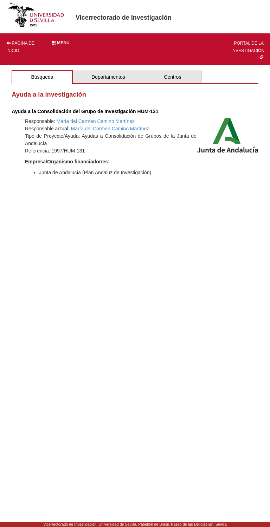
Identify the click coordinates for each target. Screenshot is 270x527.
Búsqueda (42, 77)
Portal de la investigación (247, 50)
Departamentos (108, 77)
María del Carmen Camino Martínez (96, 121)
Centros (172, 77)
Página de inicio (20, 47)
